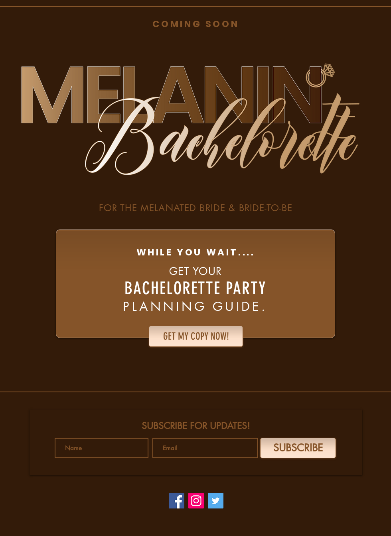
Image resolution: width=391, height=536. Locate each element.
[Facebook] (176, 500)
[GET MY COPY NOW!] (196, 336)
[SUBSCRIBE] (298, 448)
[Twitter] (215, 500)
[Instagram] (196, 500)
